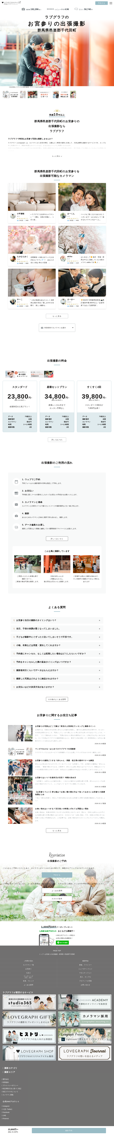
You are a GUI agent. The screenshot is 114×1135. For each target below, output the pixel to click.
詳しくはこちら (57, 440)
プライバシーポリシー (10, 1086)
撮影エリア (9, 1073)
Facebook (6, 1113)
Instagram (6, 1107)
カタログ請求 (57, 900)
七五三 (28, 974)
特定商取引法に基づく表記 (12, 1089)
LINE (4, 1116)
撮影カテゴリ (10, 1069)
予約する (101, 3)
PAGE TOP (57, 950)
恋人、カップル (85, 978)
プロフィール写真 (85, 982)
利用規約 (6, 1083)
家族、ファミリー (85, 966)
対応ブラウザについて (10, 1093)
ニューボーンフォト (85, 970)
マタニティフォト (85, 974)
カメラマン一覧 (28, 966)
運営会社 (6, 1080)
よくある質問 (57, 892)
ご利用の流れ (28, 962)
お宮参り (28, 970)
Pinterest (6, 1119)
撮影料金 (85, 962)
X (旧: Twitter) (7, 1110)
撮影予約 (68, 1130)
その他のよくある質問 (57, 700)
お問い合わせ (85, 986)
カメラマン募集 (8, 1096)
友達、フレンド (28, 982)
